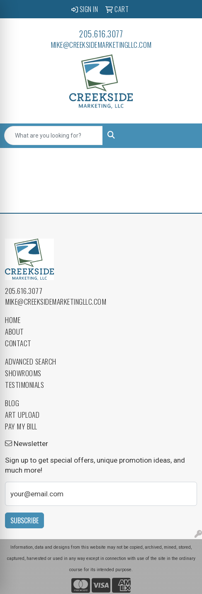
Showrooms (23, 372)
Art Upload (22, 414)
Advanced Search (30, 361)
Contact (18, 343)
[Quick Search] (53, 135)
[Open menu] (185, 135)
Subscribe (24, 520)
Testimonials (24, 384)
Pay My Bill (21, 426)
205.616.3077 (101, 33)
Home (12, 319)
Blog (12, 402)
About (14, 331)
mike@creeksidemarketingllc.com (101, 44)
